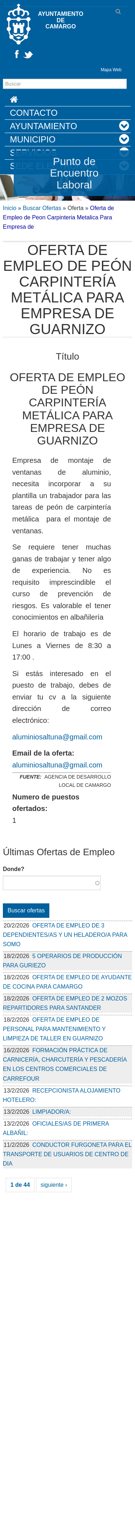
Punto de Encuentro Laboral (74, 173)
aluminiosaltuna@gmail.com (57, 737)
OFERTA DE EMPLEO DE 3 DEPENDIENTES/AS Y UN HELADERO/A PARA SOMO (65, 934)
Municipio (33, 139)
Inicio (9, 208)
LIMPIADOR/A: (51, 1112)
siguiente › (54, 1185)
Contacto (34, 113)
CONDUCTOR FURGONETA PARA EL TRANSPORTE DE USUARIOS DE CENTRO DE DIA (67, 1154)
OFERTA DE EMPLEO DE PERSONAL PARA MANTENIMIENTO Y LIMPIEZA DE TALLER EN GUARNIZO (54, 1029)
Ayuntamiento (43, 126)
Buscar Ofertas (42, 208)
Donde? (13, 869)
